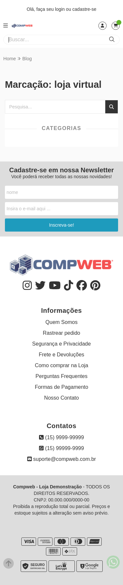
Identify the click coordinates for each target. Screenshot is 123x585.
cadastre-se (84, 9)
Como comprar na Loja (61, 365)
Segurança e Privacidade (61, 344)
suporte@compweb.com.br (61, 459)
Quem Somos (62, 322)
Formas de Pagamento (61, 387)
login (60, 9)
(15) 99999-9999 (61, 448)
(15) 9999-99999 (61, 437)
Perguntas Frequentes (61, 376)
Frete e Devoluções (61, 354)
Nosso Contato (61, 398)
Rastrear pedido (61, 333)
